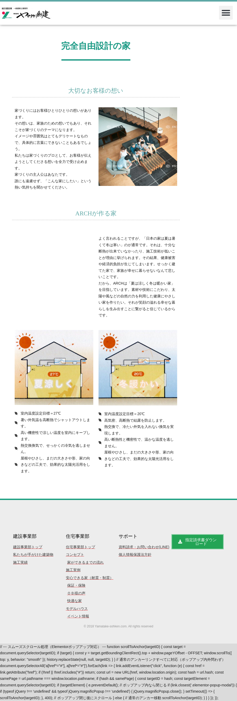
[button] (226, 13)
